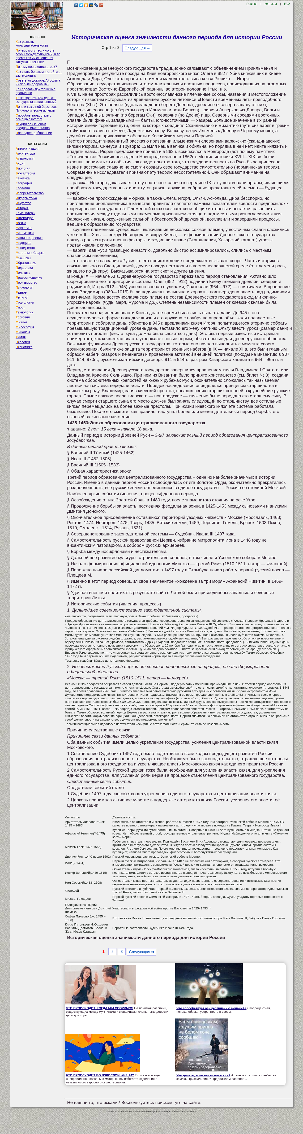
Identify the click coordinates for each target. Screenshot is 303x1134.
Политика (23, 272)
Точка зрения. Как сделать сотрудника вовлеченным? (36, 100)
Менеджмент (25, 248)
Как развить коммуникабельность (32, 43)
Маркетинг (24, 228)
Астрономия (25, 158)
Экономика (24, 347)
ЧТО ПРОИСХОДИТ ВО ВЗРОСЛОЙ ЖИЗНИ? (100, 1075)
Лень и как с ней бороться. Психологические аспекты (36, 108)
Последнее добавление (34, 133)
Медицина (23, 243)
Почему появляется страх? (36, 67)
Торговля (23, 317)
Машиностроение (29, 238)
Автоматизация (27, 148)
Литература (25, 218)
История (22, 208)
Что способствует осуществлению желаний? (211, 1008)
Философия (25, 327)
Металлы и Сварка (30, 253)
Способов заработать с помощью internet (33, 117)
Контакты (271, 3)
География (24, 183)
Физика (21, 322)
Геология (23, 188)
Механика (23, 258)
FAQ (287, 3)
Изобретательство (30, 193)
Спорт (20, 307)
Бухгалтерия (25, 173)
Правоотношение (29, 277)
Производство (26, 282)
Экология (23, 342)
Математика (25, 233)
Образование (26, 263)
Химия (21, 337)
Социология (25, 302)
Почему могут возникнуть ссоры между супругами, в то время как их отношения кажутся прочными (38, 56)
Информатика (26, 198)
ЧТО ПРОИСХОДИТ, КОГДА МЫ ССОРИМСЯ (99, 1008)
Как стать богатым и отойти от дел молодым (39, 73)
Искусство (23, 203)
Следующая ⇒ (137, 48)
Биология (23, 168)
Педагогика (24, 267)
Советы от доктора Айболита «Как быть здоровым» (38, 82)
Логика (21, 223)
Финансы (23, 332)
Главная (252, 3)
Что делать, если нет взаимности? (203, 1075)
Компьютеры (25, 213)
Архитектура (25, 153)
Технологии (24, 312)
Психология (25, 287)
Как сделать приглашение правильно (35, 91)
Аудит (20, 163)
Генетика (23, 178)
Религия (22, 297)
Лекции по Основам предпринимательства (33, 126)
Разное (21, 292)
